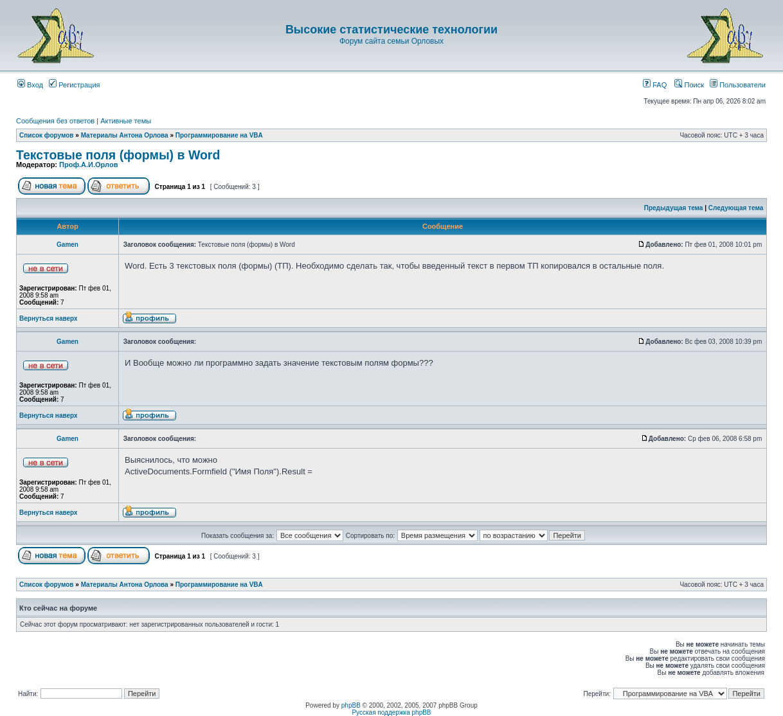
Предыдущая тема (673, 207)
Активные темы (125, 121)
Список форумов (46, 135)
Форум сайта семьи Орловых (391, 41)
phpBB (351, 705)
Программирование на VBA (219, 135)
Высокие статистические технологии (391, 29)
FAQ (655, 85)
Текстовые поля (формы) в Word (118, 155)
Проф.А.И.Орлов (88, 164)
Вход (30, 85)
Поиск (689, 85)
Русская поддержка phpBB (391, 712)
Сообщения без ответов (55, 121)
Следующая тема (735, 207)
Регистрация (74, 85)
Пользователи (738, 85)
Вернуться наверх (48, 318)
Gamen (67, 244)
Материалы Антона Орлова (124, 135)
